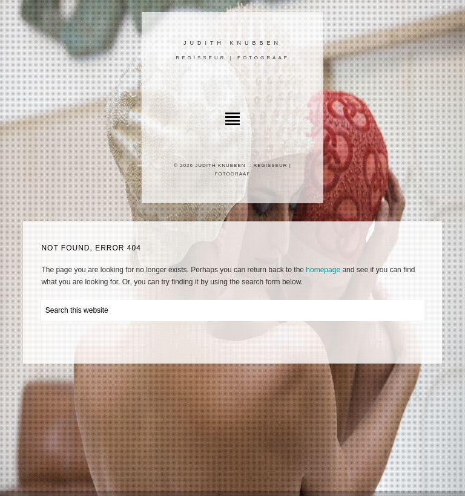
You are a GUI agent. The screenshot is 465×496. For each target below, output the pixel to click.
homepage (323, 270)
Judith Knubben (232, 43)
